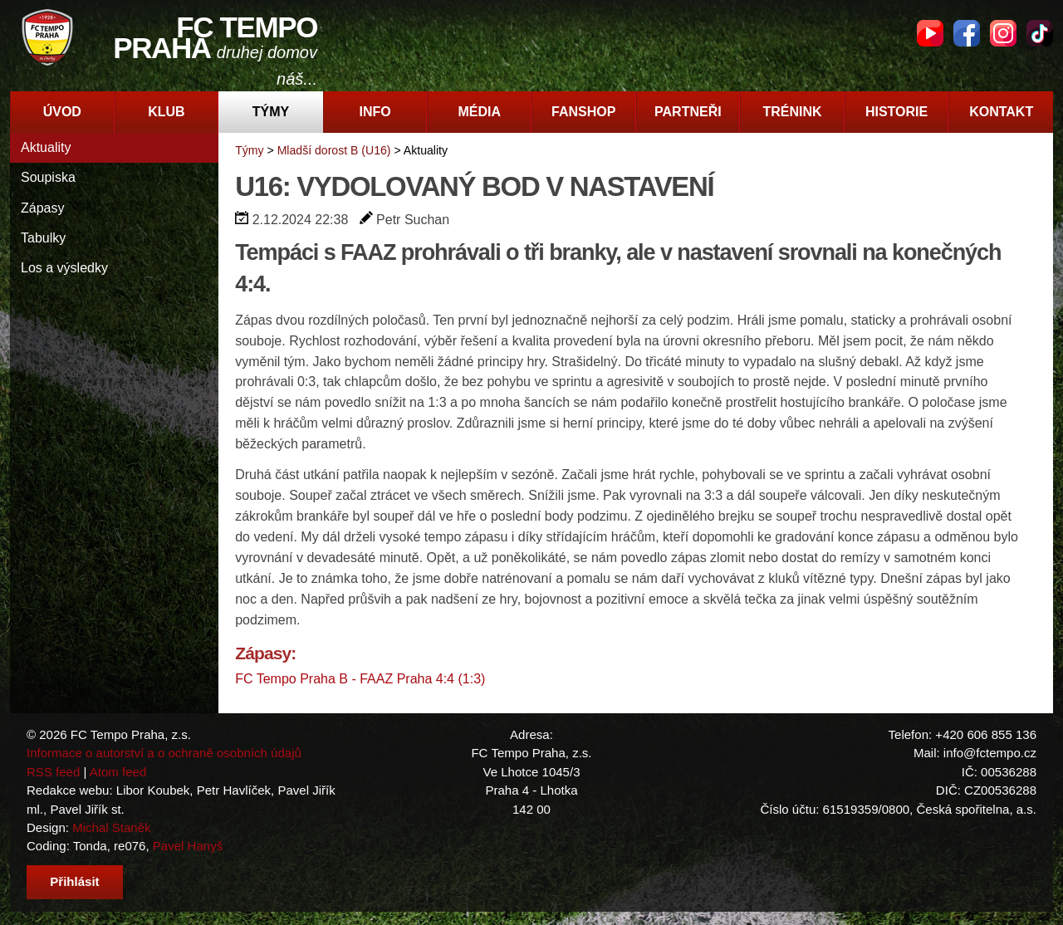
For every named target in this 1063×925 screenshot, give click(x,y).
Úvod (62, 112)
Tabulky (43, 238)
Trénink (791, 112)
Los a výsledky (64, 268)
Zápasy (42, 208)
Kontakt (1001, 112)
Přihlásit (74, 881)
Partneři (688, 112)
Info (374, 112)
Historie (896, 112)
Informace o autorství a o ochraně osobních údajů (164, 753)
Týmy (270, 112)
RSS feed (53, 772)
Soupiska (48, 177)
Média (479, 112)
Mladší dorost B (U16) (334, 150)
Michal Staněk (111, 827)
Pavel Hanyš (188, 846)
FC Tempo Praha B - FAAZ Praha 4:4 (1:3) (360, 679)
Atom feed (118, 772)
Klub (166, 112)
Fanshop (583, 112)
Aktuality (46, 147)
